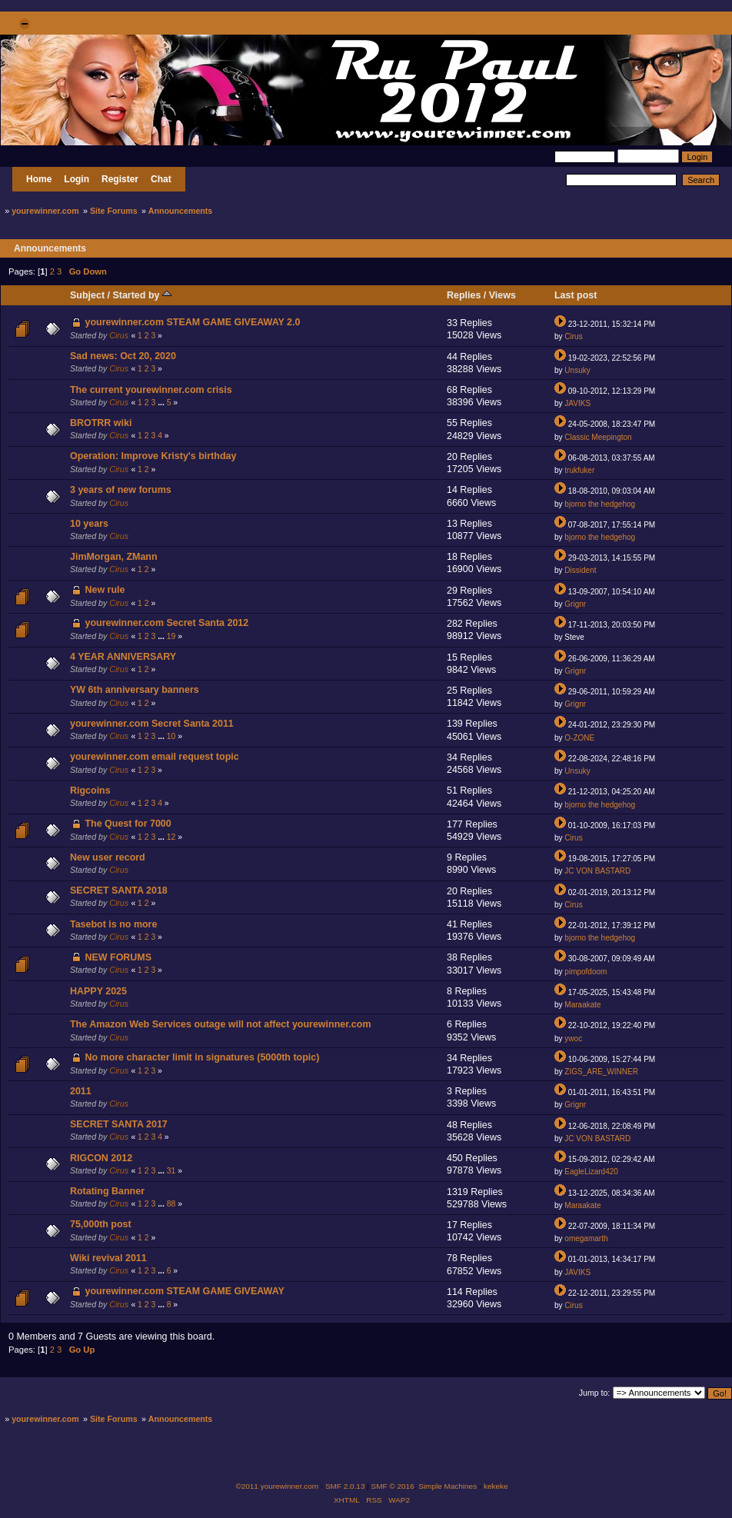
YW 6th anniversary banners (134, 689)
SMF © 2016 (392, 1486)
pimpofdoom (585, 971)
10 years (89, 523)
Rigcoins (90, 790)
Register (119, 179)
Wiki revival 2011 (108, 1258)
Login (76, 179)
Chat (161, 179)
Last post (575, 295)
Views (502, 295)
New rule (105, 589)
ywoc (573, 1038)
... (162, 402)
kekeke (496, 1486)
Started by (141, 295)
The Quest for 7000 (128, 823)
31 (171, 1171)
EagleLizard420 (591, 1171)
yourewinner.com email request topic (154, 756)
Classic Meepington (597, 437)
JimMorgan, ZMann (114, 556)
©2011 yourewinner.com (276, 1486)
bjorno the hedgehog (599, 504)
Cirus (118, 335)
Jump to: (595, 1392)
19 (171, 636)
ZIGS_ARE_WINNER (601, 1071)
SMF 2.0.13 (345, 1486)
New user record (107, 857)
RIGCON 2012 (101, 1158)
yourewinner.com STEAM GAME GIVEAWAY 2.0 (192, 322)
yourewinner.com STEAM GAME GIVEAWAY (184, 1291)
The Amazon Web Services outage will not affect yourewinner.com (220, 1024)
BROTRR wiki (100, 423)
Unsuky (577, 370)
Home (39, 179)
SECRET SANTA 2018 (119, 890)
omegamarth (585, 1238)
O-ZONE (579, 738)
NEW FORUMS (118, 957)
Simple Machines (447, 1486)
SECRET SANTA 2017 (119, 1124)
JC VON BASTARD (597, 871)
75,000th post (100, 1224)
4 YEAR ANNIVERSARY (123, 656)
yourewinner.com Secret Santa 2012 (166, 623)
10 (171, 736)
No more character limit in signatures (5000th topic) (202, 1057)
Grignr (575, 604)
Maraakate (582, 1004)
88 (171, 1204)
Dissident (580, 570)
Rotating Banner (107, 1191)
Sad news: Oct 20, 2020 (123, 356)
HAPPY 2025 (98, 991)
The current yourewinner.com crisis (151, 389)
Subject (87, 295)
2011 (81, 1091)
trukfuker (579, 470)
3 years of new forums (120, 489)
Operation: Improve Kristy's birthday (153, 456)
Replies (464, 295)
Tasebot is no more (113, 924)
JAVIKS (577, 403)
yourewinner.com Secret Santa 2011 (152, 723)
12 (171, 837)
